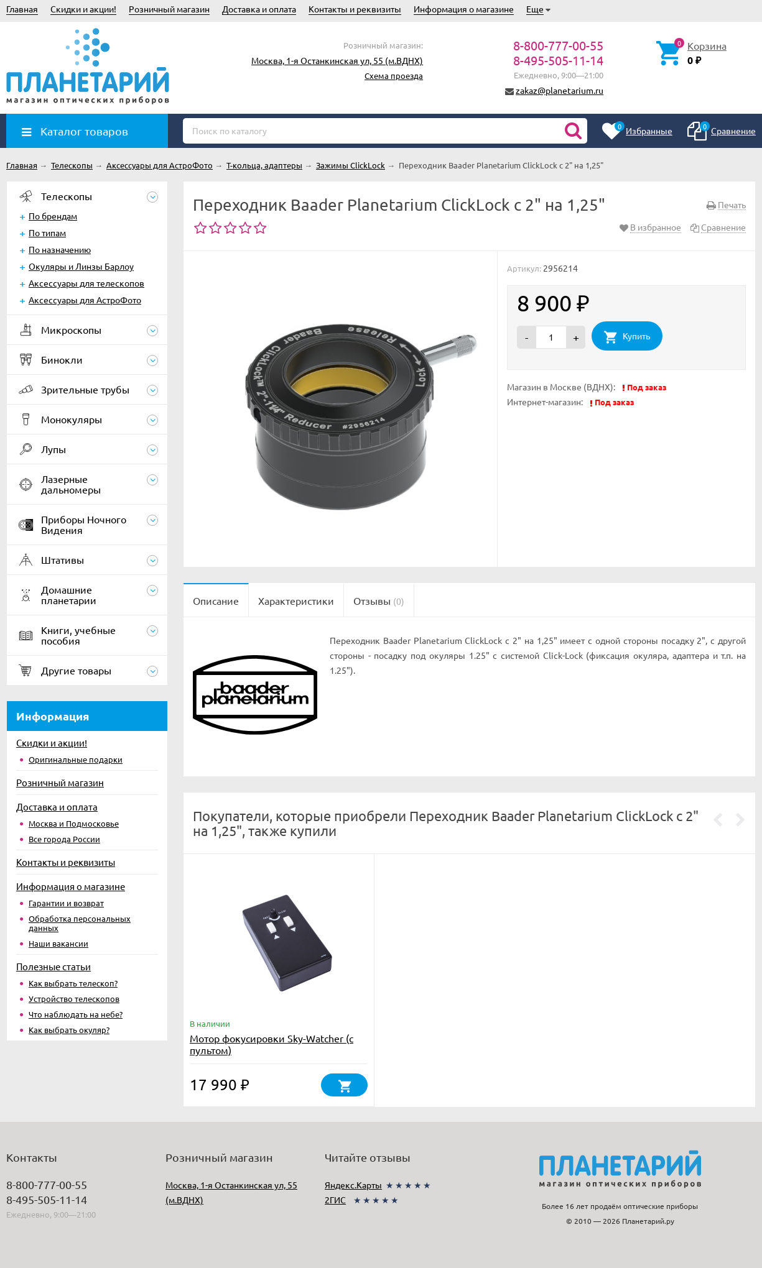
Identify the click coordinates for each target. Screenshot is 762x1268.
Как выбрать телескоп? (73, 983)
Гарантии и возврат (66, 903)
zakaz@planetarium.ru (559, 90)
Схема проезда (394, 75)
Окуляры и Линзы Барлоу (81, 266)
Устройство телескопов (74, 998)
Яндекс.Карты (353, 1184)
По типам (47, 232)
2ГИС (335, 1199)
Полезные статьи (53, 966)
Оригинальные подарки (76, 759)
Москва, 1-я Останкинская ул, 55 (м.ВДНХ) (337, 60)
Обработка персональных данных (80, 923)
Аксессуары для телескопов (86, 282)
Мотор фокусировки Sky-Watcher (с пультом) (271, 1044)
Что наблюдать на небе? (76, 1014)
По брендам (53, 215)
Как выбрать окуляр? (69, 1029)
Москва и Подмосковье (74, 823)
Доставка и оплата (259, 8)
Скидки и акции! (83, 8)
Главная (22, 8)
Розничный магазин (169, 8)
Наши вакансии (58, 943)
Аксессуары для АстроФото (85, 299)
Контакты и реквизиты (355, 8)
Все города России (64, 839)
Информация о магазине (464, 8)
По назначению (60, 249)
